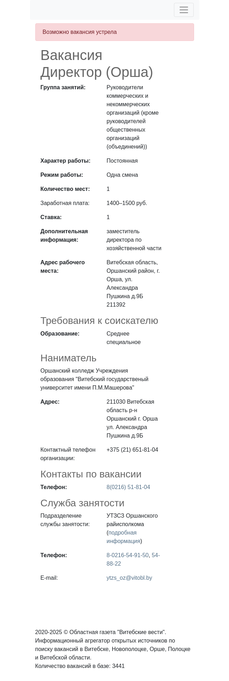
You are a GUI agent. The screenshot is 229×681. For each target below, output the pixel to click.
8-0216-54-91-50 (128, 555)
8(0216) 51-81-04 (128, 487)
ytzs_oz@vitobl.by (129, 578)
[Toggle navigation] (184, 10)
